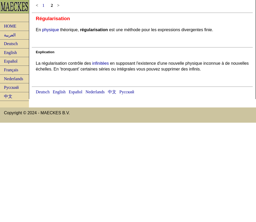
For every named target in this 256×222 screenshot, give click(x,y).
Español (11, 61)
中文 (8, 96)
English (10, 52)
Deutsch (11, 43)
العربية (10, 35)
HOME (10, 26)
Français (11, 70)
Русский (11, 87)
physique (50, 30)
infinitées (100, 63)
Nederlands (13, 79)
